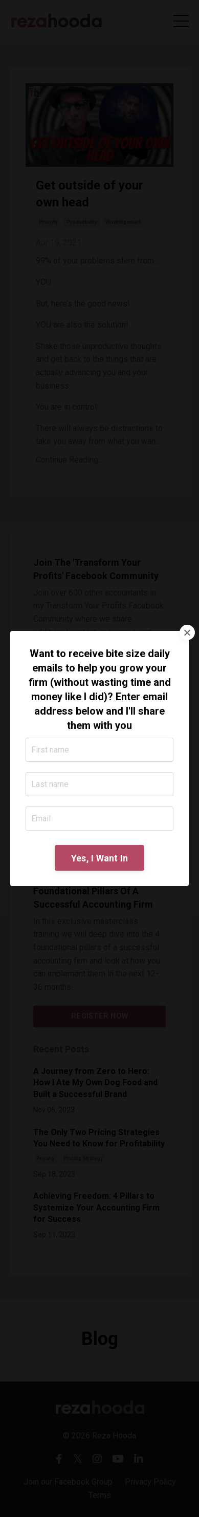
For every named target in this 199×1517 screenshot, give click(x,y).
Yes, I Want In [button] (99, 858)
